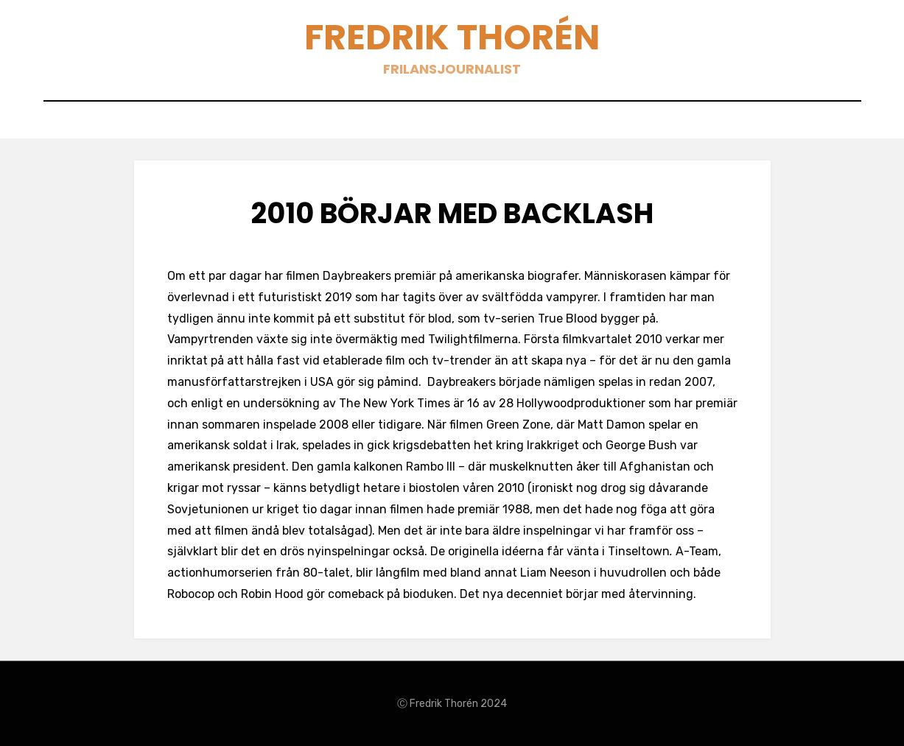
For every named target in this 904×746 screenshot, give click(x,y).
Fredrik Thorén (452, 37)
